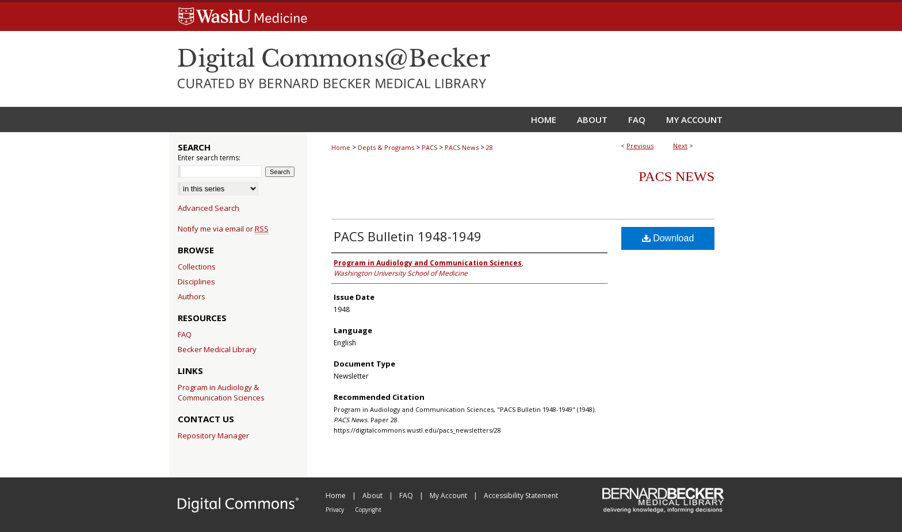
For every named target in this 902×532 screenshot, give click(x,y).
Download (668, 238)
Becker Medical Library (217, 349)
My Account (449, 495)
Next (680, 145)
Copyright (368, 510)
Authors (191, 296)
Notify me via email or (223, 228)
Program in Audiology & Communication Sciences (221, 392)
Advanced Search (208, 208)
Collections (197, 266)
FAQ (185, 334)
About (373, 495)
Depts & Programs (386, 147)
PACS (429, 147)
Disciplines (196, 281)
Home (340, 147)
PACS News (462, 147)
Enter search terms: (209, 158)
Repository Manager (213, 435)
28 (489, 147)
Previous (639, 145)
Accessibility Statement (521, 495)
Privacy (336, 510)
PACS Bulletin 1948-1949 (407, 236)
